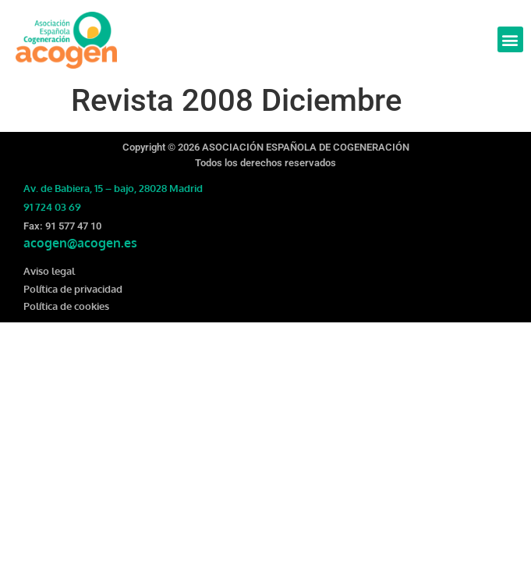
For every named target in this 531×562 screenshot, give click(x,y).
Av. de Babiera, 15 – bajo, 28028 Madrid (113, 188)
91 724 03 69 (52, 207)
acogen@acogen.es (80, 243)
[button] (510, 39)
